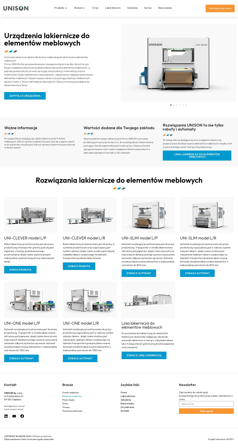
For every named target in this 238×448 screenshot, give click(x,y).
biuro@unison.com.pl (14, 408)
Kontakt (125, 413)
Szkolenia (132, 7)
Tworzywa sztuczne (72, 413)
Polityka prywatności (42, 438)
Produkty (60, 7)
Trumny (66, 409)
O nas (95, 7)
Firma (124, 394)
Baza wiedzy (165, 7)
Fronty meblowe (70, 395)
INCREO (230, 441)
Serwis (148, 7)
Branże (79, 7)
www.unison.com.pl (13, 411)
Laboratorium (113, 7)
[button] (124, 66)
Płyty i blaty (68, 402)
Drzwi (65, 406)
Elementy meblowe (72, 398)
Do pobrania (127, 409)
